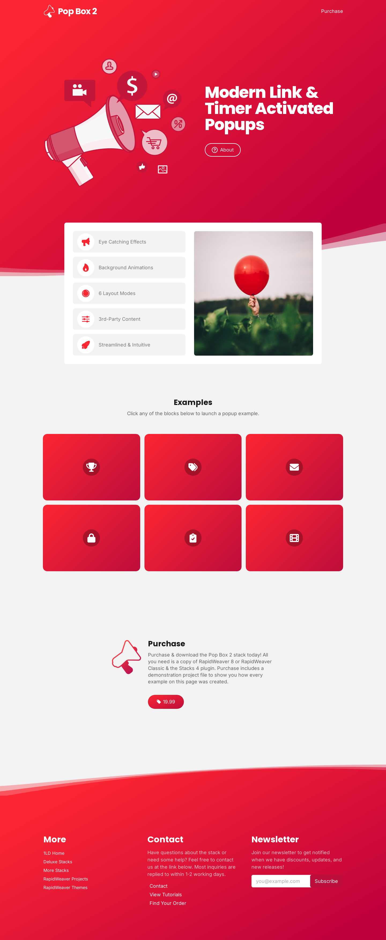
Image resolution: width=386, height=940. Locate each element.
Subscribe (326, 881)
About (223, 150)
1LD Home (53, 853)
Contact (159, 886)
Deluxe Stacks (57, 861)
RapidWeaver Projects (65, 879)
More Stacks (56, 870)
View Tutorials (166, 894)
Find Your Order (168, 903)
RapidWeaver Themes (65, 887)
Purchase (332, 11)
